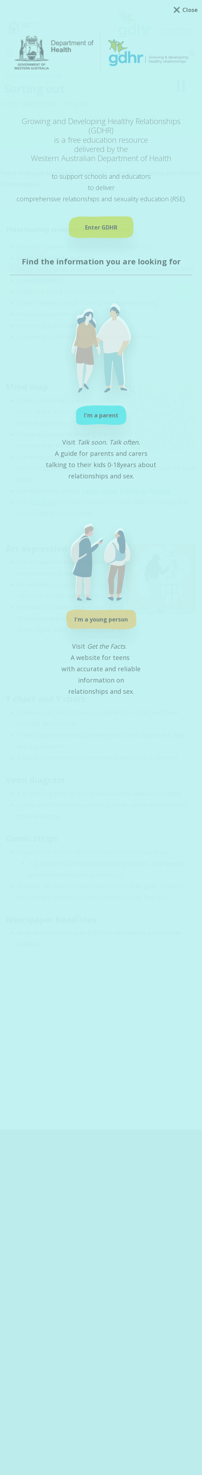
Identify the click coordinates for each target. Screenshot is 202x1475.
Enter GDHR (101, 227)
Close (190, 10)
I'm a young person (101, 619)
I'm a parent (101, 415)
